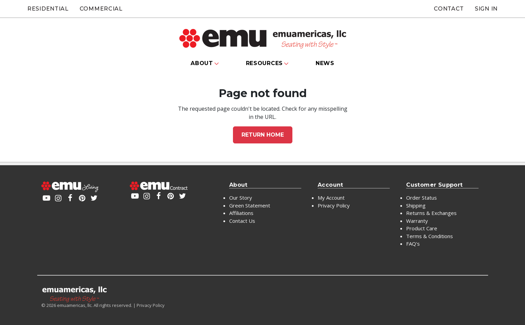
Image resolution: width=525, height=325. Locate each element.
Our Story (240, 197)
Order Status (421, 197)
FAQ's (413, 243)
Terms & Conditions (429, 236)
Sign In (486, 8)
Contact (449, 8)
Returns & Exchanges (431, 213)
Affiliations (241, 213)
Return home (262, 134)
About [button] (202, 63)
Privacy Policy (334, 205)
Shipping (416, 205)
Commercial (101, 8)
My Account (331, 197)
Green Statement (249, 205)
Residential (48, 8)
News (325, 63)
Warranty (417, 220)
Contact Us (242, 220)
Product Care (421, 228)
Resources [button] (264, 63)
